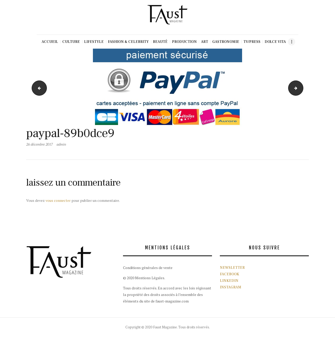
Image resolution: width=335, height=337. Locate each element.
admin (61, 144)
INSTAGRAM (230, 287)
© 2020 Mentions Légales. (144, 277)
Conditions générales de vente (147, 267)
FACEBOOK (229, 274)
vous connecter (58, 200)
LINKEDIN (229, 280)
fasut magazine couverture (38, 87)
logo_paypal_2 (301, 87)
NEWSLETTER (232, 267)
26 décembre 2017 (39, 144)
